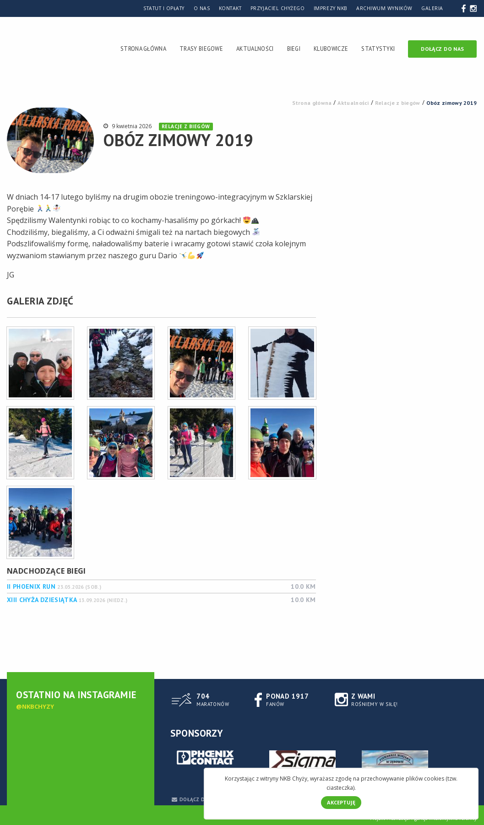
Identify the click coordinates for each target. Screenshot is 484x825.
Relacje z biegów (186, 126)
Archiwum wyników (384, 8)
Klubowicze (331, 48)
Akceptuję (341, 802)
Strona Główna (143, 48)
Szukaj (453, 8)
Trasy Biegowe (201, 48)
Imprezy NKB (331, 8)
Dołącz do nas (442, 48)
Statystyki (378, 48)
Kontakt (230, 8)
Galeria (432, 8)
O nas (202, 8)
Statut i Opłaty (164, 8)
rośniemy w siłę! (374, 699)
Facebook (463, 8)
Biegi (294, 48)
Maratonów (212, 699)
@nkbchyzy (35, 706)
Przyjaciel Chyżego (277, 8)
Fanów (287, 699)
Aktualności (254, 48)
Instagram (473, 8)
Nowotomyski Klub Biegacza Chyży (23, 50)
